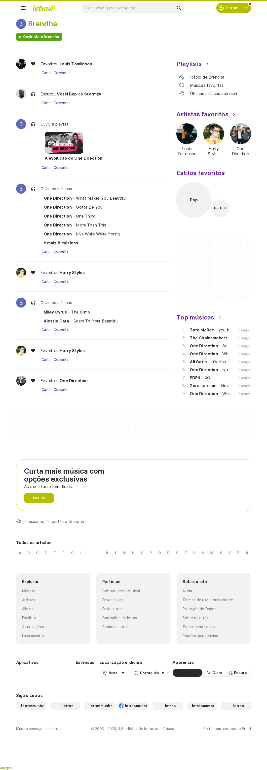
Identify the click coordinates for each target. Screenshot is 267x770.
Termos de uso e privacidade (208, 600)
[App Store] (59, 673)
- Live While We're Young (82, 233)
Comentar (62, 73)
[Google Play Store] (29, 673)
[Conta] (246, 8)
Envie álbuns (113, 600)
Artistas (28, 600)
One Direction (74, 380)
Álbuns (27, 609)
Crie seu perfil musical (121, 591)
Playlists (29, 618)
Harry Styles (72, 272)
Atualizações (33, 627)
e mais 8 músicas (61, 242)
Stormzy (92, 93)
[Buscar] (179, 8)
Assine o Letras (115, 627)
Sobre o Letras (195, 618)
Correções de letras (119, 618)
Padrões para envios (200, 636)
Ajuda (187, 591)
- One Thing (69, 216)
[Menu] (23, 8)
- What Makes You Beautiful (85, 198)
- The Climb (67, 312)
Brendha (42, 24)
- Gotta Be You (73, 207)
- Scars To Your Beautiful (81, 320)
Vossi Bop (67, 93)
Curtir (46, 73)
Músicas (29, 591)
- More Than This (75, 225)
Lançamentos (33, 636)
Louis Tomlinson (76, 63)
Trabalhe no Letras (199, 627)
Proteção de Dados (199, 609)
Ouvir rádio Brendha (41, 37)
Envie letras (112, 609)
